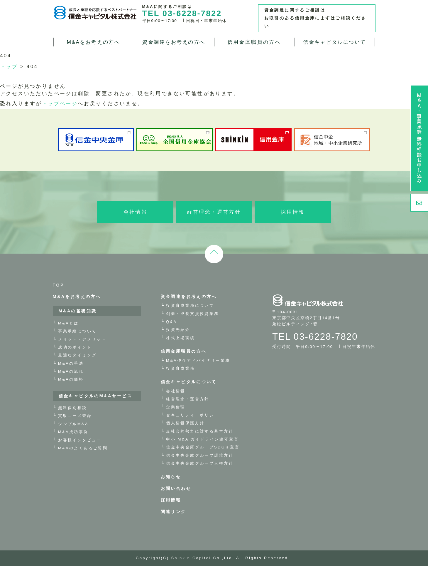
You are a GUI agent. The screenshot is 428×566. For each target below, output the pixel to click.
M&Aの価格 (71, 379)
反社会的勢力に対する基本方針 (200, 431)
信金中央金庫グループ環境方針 (200, 455)
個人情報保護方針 (185, 423)
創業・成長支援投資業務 (192, 314)
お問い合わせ (176, 488)
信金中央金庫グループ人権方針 (200, 463)
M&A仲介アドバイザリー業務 (198, 360)
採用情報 (293, 212)
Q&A (171, 321)
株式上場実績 (180, 338)
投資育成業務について (190, 305)
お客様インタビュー (79, 440)
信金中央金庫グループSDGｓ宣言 (203, 447)
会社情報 (136, 212)
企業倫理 (175, 407)
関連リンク (173, 511)
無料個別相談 (72, 408)
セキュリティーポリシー (192, 415)
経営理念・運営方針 (214, 212)
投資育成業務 (180, 368)
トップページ (60, 103)
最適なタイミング (77, 355)
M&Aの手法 (71, 363)
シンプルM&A (73, 424)
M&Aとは (68, 323)
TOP (59, 285)
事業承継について (77, 331)
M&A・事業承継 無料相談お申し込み (419, 138)
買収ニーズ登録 (75, 415)
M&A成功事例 (73, 432)
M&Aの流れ (71, 371)
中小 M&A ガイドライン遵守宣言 (202, 439)
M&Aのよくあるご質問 (83, 448)
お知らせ (171, 476)
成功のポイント (75, 347)
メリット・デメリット (82, 339)
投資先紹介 (178, 329)
